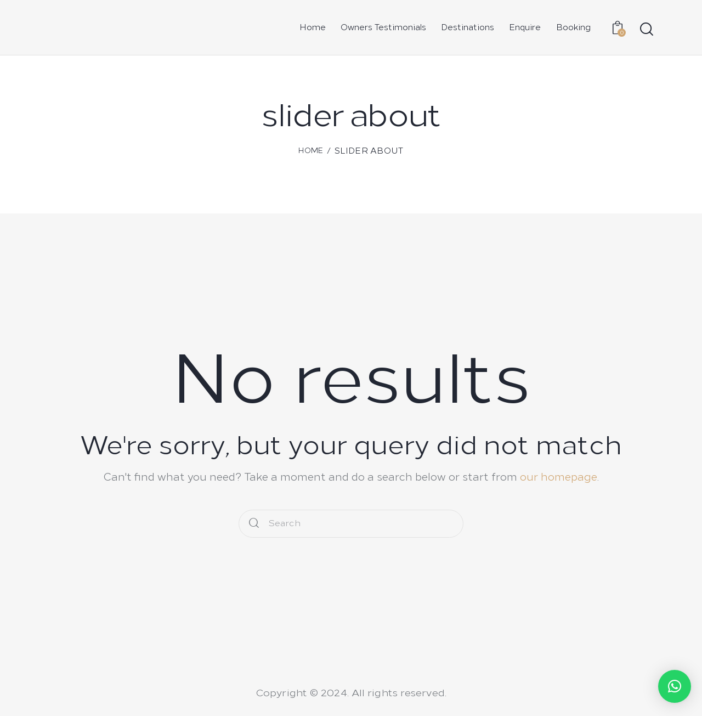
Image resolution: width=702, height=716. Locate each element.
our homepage (558, 477)
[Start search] (646, 29)
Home (310, 150)
